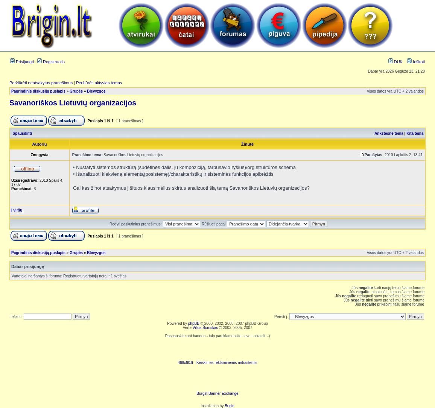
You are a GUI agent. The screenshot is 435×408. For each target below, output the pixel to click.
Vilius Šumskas (205, 328)
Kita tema (414, 133)
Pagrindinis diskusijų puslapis (38, 91)
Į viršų (16, 210)
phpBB (193, 323)
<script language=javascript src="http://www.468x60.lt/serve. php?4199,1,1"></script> (217, 349)
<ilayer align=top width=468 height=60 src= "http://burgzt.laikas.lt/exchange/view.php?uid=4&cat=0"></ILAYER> (217, 380)
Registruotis (51, 61)
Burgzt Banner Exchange (217, 393)
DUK (395, 61)
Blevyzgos (96, 91)
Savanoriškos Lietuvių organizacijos (72, 103)
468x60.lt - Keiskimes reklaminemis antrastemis (217, 363)
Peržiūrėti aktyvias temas (99, 83)
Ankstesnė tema (388, 133)
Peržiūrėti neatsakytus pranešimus (41, 83)
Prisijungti (22, 61)
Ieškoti (416, 61)
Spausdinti (22, 133)
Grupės (76, 91)
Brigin (229, 406)
